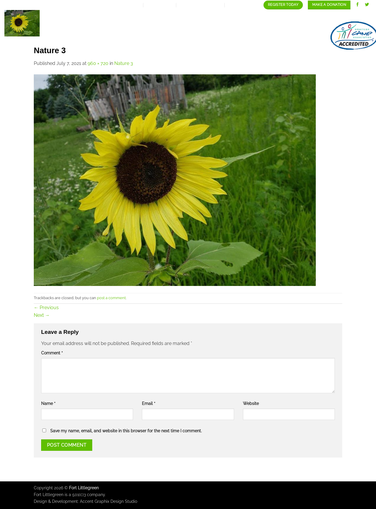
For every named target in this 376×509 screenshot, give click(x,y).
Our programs (225, 15)
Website (251, 403)
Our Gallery (269, 15)
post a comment (111, 298)
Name (48, 403)
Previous (46, 307)
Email (148, 403)
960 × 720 (98, 63)
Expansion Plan (177, 15)
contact (352, 15)
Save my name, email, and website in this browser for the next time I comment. (126, 430)
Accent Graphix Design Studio (108, 501)
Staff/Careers (314, 15)
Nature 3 (123, 63)
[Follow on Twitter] (367, 5)
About (139, 16)
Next (42, 315)
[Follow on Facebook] (357, 5)
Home (114, 15)
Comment (52, 352)
